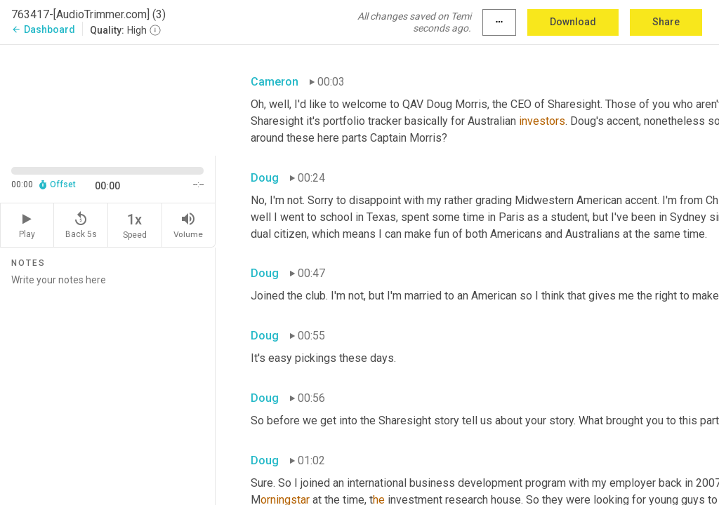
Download (573, 21)
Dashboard (43, 29)
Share (666, 21)
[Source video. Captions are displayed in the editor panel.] (108, 99)
